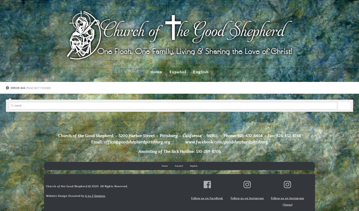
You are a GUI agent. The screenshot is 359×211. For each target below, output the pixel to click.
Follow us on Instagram (247, 198)
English (201, 72)
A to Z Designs (95, 195)
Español (177, 72)
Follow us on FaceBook (207, 198)
